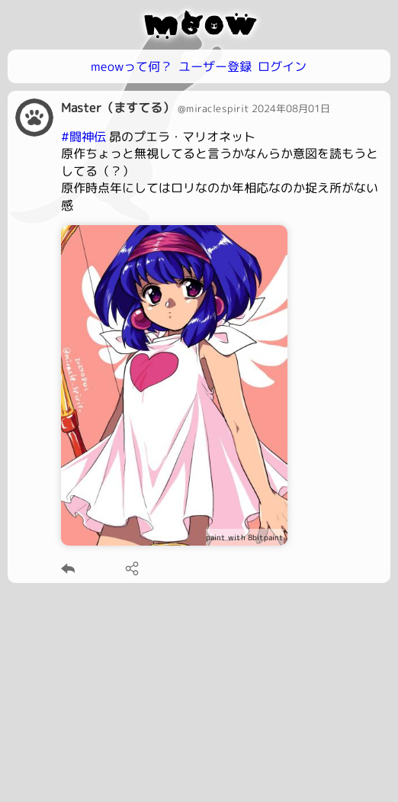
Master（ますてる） (118, 107)
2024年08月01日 (291, 108)
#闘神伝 (83, 136)
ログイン (282, 66)
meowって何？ (131, 66)
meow (199, 24)
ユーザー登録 (215, 66)
